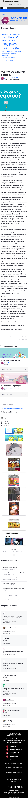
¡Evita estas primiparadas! (8, 583)
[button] (20, 4)
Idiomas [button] (9, 4)
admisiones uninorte (10, 34)
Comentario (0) (14, 337)
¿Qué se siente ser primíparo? (11, 386)
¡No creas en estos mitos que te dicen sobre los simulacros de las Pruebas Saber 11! (13, 588)
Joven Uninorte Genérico (11, 78)
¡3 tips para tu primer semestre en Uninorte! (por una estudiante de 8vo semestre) (13, 572)
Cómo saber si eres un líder (10, 360)
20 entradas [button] (14, 550)
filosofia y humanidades (9, 53)
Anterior (7, 600)
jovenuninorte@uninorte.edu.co (18, 20)
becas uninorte (8, 40)
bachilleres (10, 37)
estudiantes (7, 52)
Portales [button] (16, 4)
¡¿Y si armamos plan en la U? (9, 567)
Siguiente (20, 600)
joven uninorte (10, 57)
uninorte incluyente (8, 60)
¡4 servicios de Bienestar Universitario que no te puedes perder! (13, 578)
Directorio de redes (14, 790)
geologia (5, 55)
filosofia (18, 52)
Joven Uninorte (19, 18)
